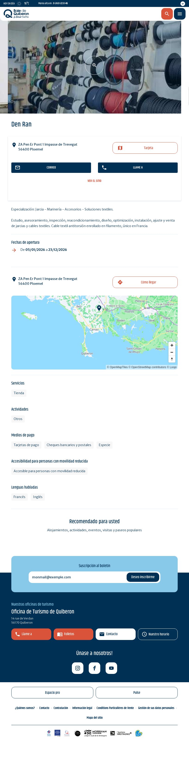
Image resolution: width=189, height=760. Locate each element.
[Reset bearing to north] (171, 359)
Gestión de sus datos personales (156, 708)
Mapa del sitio (95, 717)
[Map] (94, 332)
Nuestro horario (159, 634)
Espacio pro (52, 693)
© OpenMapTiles (117, 367)
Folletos (69, 634)
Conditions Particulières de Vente (115, 708)
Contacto (112, 634)
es (142, 14)
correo (51, 167)
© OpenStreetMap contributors (147, 367)
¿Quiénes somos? (25, 708)
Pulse (136, 693)
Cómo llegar (148, 282)
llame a (138, 167)
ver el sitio (94, 181)
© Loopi (172, 367)
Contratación (61, 708)
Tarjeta (148, 148)
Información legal (82, 708)
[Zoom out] (171, 352)
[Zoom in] (171, 345)
